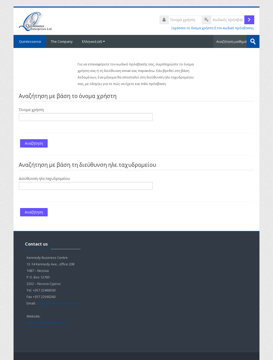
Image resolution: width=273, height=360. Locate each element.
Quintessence (30, 41)
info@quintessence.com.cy (57, 303)
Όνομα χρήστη (31, 109)
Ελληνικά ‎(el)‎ (93, 41)
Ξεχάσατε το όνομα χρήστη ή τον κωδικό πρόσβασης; (212, 28)
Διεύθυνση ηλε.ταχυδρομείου (44, 178)
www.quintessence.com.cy (48, 322)
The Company (62, 41)
